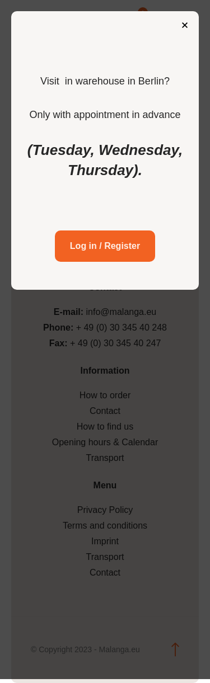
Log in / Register (105, 246)
